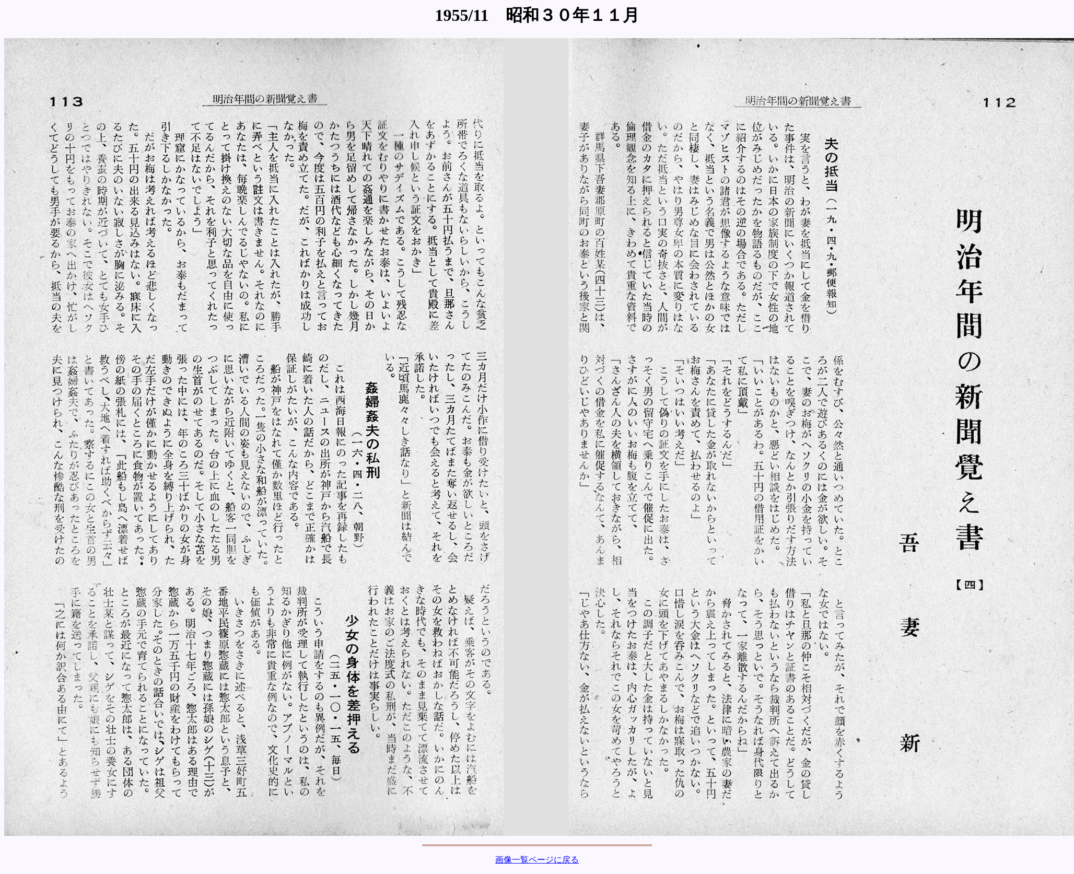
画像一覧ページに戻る (537, 859)
